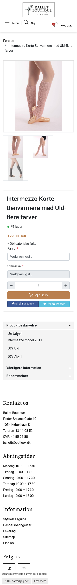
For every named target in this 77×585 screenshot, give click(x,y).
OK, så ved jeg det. (18, 581)
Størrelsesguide (14, 519)
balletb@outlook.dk (17, 443)
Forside (8, 41)
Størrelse (15, 266)
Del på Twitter (54, 304)
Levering (9, 531)
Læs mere (40, 581)
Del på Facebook (23, 303)
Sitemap (9, 537)
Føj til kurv (38, 295)
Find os (8, 543)
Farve (12, 249)
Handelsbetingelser (17, 525)
